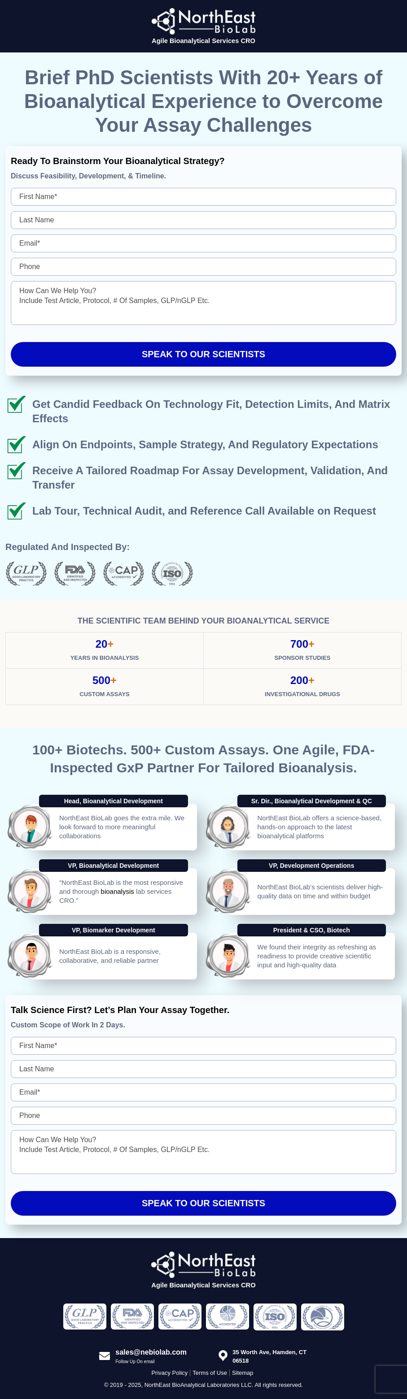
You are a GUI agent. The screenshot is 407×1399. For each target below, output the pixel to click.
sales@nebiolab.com (151, 1352)
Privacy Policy (169, 1372)
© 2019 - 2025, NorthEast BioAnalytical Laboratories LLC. (179, 1385)
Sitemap (243, 1372)
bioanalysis (117, 891)
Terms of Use (210, 1372)
